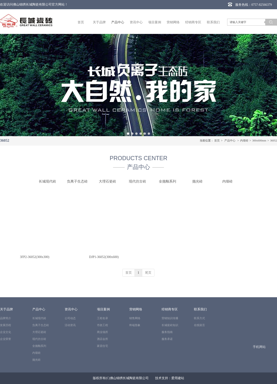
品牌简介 (5, 318)
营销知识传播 (170, 318)
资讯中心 (71, 309)
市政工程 (102, 325)
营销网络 (135, 309)
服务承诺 (167, 339)
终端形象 (134, 325)
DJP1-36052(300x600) (104, 257)
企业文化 (5, 332)
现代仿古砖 (39, 339)
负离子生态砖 (40, 325)
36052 (273, 140)
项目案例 (103, 309)
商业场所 (102, 332)
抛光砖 (36, 359)
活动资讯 (70, 325)
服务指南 (167, 332)
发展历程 (5, 325)
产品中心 (229, 140)
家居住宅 (102, 346)
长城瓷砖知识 (170, 325)
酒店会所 (102, 339)
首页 (217, 140)
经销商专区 (170, 309)
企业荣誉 (5, 339)
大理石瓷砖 (39, 332)
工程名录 (102, 318)
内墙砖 (244, 140)
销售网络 (134, 318)
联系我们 (200, 309)
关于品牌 (6, 309)
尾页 (148, 272)
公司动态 (70, 318)
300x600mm (259, 140)
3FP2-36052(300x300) (34, 257)
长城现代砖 (39, 318)
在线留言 (199, 325)
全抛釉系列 (39, 346)
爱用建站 (177, 378)
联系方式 (199, 318)
